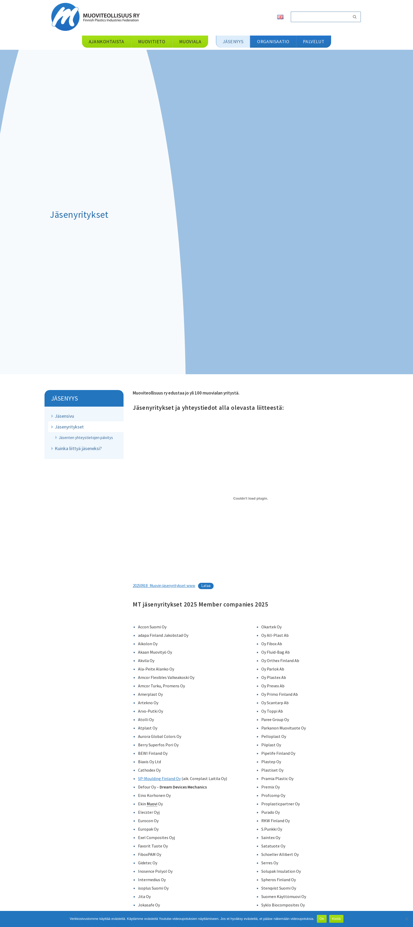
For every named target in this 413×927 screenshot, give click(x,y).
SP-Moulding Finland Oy (159, 778)
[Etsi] (320, 17)
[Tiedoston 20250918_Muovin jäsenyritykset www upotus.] (250, 498)
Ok (321, 919)
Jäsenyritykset (69, 427)
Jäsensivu (64, 416)
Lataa (205, 585)
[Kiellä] (406, 918)
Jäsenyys (64, 398)
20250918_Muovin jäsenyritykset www (164, 585)
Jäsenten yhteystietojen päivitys (86, 437)
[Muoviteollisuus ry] (97, 16)
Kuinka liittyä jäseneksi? (78, 448)
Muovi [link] (152, 803)
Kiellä (336, 919)
